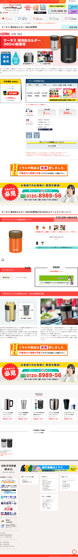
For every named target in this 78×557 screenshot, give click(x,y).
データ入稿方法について (47, 501)
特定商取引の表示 (66, 486)
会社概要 (64, 481)
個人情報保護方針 (66, 485)
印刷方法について (46, 503)
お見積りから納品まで (47, 481)
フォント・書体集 (46, 508)
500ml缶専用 (52, 146)
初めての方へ (45, 480)
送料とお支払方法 (46, 483)
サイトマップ (65, 488)
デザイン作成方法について (48, 500)
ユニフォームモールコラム (68, 480)
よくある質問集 (45, 486)
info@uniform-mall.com (8, 546)
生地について (45, 506)
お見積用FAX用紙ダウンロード (49, 490)
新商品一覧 (24, 480)
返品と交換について (46, 485)
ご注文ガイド (44, 476)
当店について (64, 476)
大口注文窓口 (45, 488)
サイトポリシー (65, 483)
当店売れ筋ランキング (27, 482)
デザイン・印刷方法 (46, 496)
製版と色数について (46, 504)
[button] (1, 409)
